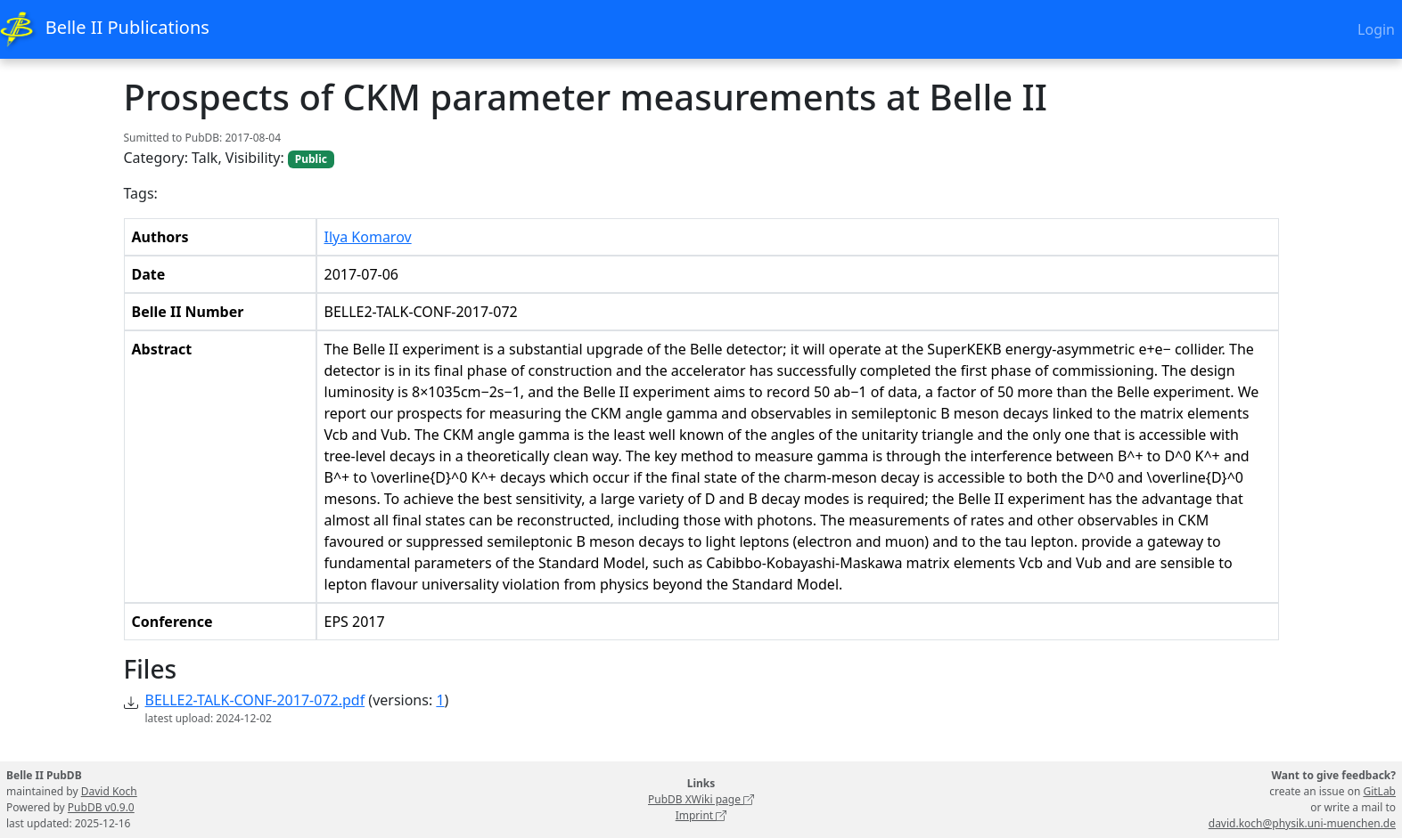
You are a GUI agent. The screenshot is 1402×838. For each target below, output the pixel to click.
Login (1376, 29)
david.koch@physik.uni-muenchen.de (1302, 823)
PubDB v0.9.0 (101, 807)
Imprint (701, 815)
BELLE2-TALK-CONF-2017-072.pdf (255, 700)
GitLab (1379, 791)
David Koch (109, 791)
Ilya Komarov (368, 237)
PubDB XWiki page (701, 799)
